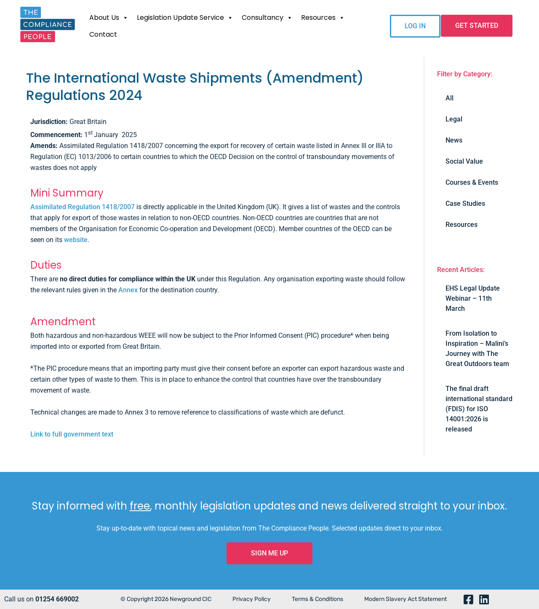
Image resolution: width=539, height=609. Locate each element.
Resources (323, 17)
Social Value (464, 161)
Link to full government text (71, 434)
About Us (108, 17)
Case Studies (465, 203)
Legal (454, 119)
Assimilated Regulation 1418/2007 (82, 207)
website (76, 240)
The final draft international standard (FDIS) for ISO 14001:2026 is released (479, 409)
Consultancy (267, 17)
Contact (103, 34)
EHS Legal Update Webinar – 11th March (473, 298)
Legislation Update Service (185, 17)
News (454, 140)
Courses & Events (472, 182)
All (450, 98)
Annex (128, 290)
